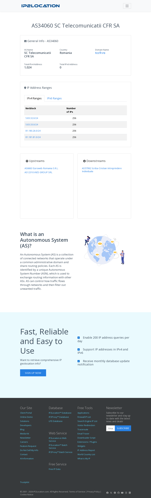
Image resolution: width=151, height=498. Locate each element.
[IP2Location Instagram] (126, 492)
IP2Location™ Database (60, 412)
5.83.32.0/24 (32, 118)
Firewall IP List (84, 417)
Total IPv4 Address (33, 64)
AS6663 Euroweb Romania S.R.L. (41, 168)
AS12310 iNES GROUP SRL (38, 172)
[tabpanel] (75, 124)
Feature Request (28, 446)
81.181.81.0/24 (33, 137)
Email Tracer (83, 433)
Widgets (81, 446)
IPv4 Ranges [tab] (34, 98)
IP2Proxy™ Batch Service (60, 452)
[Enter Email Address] (110, 428)
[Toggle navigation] (127, 6)
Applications (83, 412)
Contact (23, 454)
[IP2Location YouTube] (122, 492)
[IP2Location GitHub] (118, 492)
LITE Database (56, 421)
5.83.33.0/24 (32, 124)
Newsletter (25, 437)
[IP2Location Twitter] (111, 492)
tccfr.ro (100, 53)
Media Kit (24, 433)
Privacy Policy (93, 491)
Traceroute (82, 429)
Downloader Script (86, 437)
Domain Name (102, 49)
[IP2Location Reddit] (115, 492)
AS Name (28, 49)
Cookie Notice (26, 494)
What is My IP (83, 458)
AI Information (27, 458)
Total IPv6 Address (68, 64)
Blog (22, 429)
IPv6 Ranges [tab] (54, 98)
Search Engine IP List (87, 421)
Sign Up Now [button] (33, 372)
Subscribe (123, 428)
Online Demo (26, 417)
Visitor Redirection (86, 425)
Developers (25, 425)
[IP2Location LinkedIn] (129, 492)
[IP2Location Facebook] (107, 492)
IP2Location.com (41, 491)
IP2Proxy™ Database (59, 417)
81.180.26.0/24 (33, 130)
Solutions (24, 421)
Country (63, 49)
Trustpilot (24, 482)
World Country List (86, 454)
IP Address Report (86, 450)
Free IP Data (54, 469)
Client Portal (26, 412)
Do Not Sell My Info (29, 450)
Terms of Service (77, 491)
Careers (24, 441)
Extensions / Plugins (87, 441)
